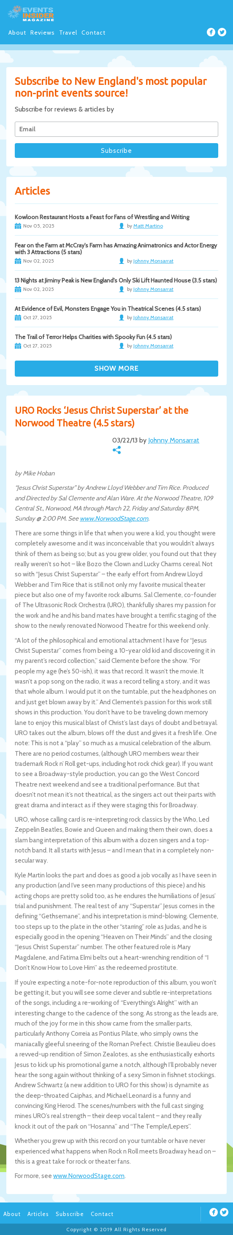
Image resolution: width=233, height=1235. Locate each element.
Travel (68, 32)
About (17, 32)
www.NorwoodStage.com (114, 518)
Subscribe (70, 1214)
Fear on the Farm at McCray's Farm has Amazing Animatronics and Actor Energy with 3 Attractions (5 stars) (116, 249)
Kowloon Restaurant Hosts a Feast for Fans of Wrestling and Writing (102, 217)
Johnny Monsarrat (173, 440)
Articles (38, 1214)
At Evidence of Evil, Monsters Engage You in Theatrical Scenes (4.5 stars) (108, 308)
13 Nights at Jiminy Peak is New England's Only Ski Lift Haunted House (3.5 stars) (116, 280)
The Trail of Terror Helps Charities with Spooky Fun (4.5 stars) (93, 337)
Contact (93, 32)
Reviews (42, 32)
